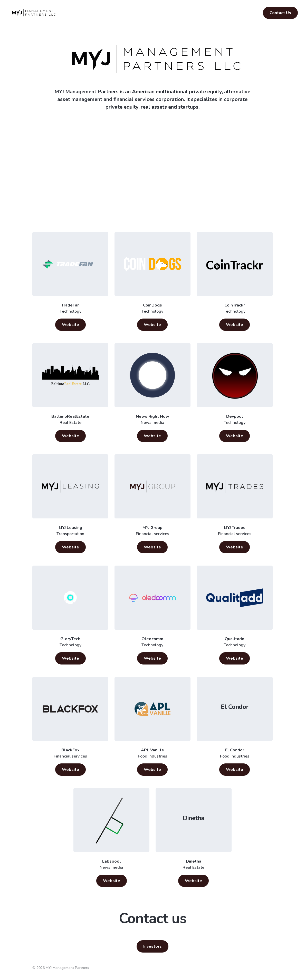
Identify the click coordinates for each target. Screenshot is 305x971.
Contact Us (280, 13)
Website (70, 325)
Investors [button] (152, 946)
